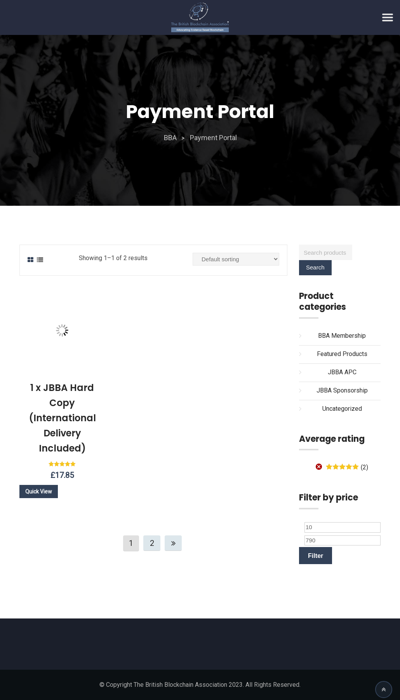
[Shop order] (236, 259)
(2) (347, 467)
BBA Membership (342, 335)
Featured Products (342, 354)
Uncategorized (342, 408)
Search (315, 267)
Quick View (38, 491)
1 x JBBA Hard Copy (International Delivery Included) (62, 418)
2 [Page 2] (152, 543)
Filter (315, 555)
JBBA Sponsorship (342, 390)
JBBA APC (342, 372)
